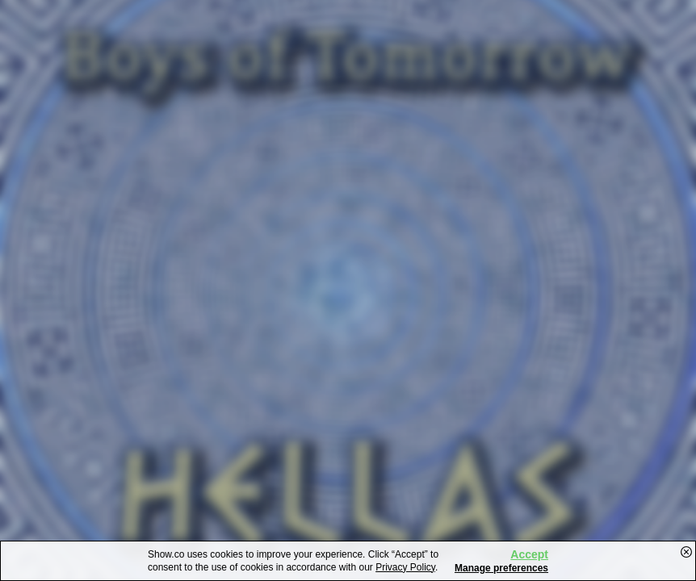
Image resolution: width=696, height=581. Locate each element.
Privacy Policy (405, 567)
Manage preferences (501, 568)
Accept (529, 554)
